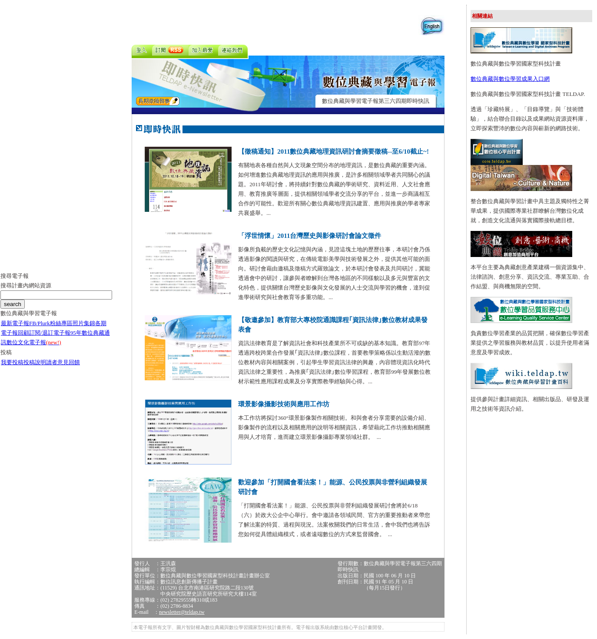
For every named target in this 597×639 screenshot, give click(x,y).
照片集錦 (84, 323)
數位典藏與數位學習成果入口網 (510, 79)
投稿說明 (34, 362)
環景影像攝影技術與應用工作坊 (283, 404)
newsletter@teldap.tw (182, 612)
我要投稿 (12, 362)
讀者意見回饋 (63, 362)
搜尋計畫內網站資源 (25, 285)
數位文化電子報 (34, 342)
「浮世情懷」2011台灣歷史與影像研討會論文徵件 (309, 235)
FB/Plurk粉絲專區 (51, 323)
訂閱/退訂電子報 (49, 332)
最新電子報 (15, 323)
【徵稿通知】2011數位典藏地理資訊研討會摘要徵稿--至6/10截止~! (333, 151)
